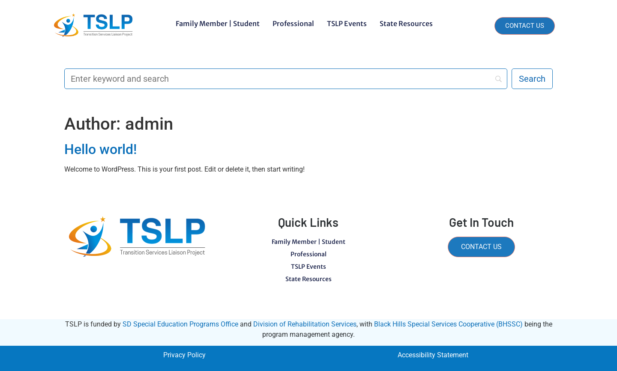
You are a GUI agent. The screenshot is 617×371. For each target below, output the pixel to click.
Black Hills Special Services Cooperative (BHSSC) (448, 324)
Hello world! (100, 149)
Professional (293, 23)
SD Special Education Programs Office (180, 324)
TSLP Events (347, 23)
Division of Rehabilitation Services (304, 324)
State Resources (406, 23)
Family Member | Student (218, 23)
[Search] (285, 78)
